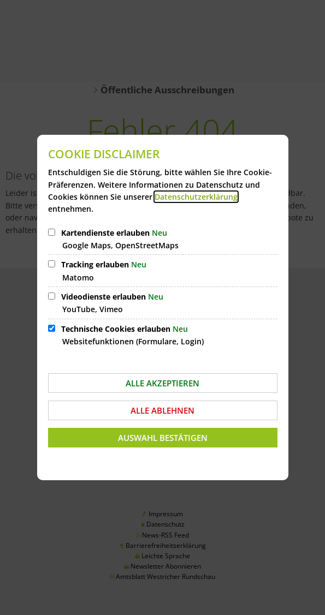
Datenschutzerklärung (196, 197)
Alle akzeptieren (162, 383)
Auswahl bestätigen (163, 437)
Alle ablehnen (162, 410)
